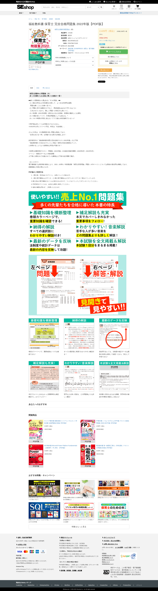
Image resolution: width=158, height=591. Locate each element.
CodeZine (19, 585)
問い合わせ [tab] (46, 88)
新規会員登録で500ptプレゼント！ (131, 13)
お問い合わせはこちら (110, 544)
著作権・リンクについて (108, 559)
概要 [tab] (31, 88)
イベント (139, 585)
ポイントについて (108, 537)
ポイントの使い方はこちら (107, 40)
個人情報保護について (107, 557)
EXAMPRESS (78, 48)
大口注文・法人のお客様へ (111, 541)
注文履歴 (121, 7)
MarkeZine (31, 585)
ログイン (138, 2)
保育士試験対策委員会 (62, 29)
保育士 (86, 48)
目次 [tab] (37, 88)
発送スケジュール (65, 537)
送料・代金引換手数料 (24, 537)
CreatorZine (104, 585)
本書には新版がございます (113, 62)
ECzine (57, 585)
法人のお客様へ (110, 2)
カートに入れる (113, 52)
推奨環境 (58, 65)
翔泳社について (106, 561)
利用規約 (104, 553)
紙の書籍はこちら (113, 57)
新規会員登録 (125, 2)
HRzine (115, 585)
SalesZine (91, 585)
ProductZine (127, 585)
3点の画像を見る (33, 69)
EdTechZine (79, 585)
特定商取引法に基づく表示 (108, 555)
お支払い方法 (21, 544)
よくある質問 (95, 2)
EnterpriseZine (44, 585)
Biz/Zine (67, 585)
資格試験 (70, 48)
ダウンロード (129, 7)
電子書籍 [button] (32, 13)
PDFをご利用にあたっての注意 (65, 61)
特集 (44, 13)
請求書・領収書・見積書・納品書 (70, 570)
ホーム (30, 19)
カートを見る (138, 7)
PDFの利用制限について (63, 57)
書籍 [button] (20, 13)
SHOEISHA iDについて (107, 564)
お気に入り (114, 7)
